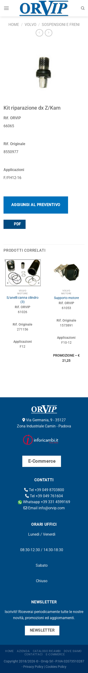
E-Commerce (55, 654)
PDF (14, 224)
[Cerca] (82, 8)
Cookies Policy (56, 667)
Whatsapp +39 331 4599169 (44, 502)
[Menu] (6, 8)
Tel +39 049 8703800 (44, 490)
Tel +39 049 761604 (44, 496)
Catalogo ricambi (47, 651)
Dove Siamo (73, 651)
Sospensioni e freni (61, 24)
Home (13, 24)
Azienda (23, 651)
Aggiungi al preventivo (35, 205)
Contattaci (33, 654)
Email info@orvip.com (44, 508)
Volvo (30, 24)
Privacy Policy (33, 667)
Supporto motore (66, 298)
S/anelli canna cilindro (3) (22, 300)
